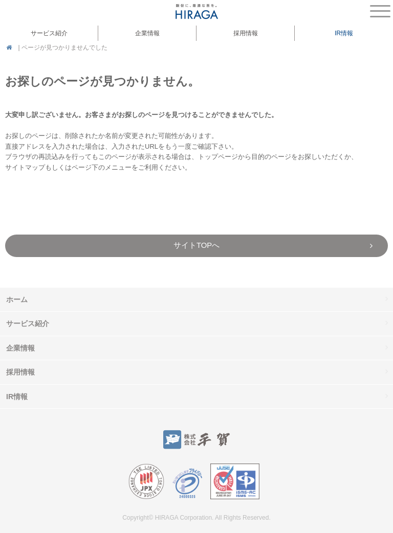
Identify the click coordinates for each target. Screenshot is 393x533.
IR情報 (17, 396)
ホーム (17, 299)
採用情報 (245, 33)
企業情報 (20, 348)
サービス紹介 (27, 323)
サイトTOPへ (196, 245)
